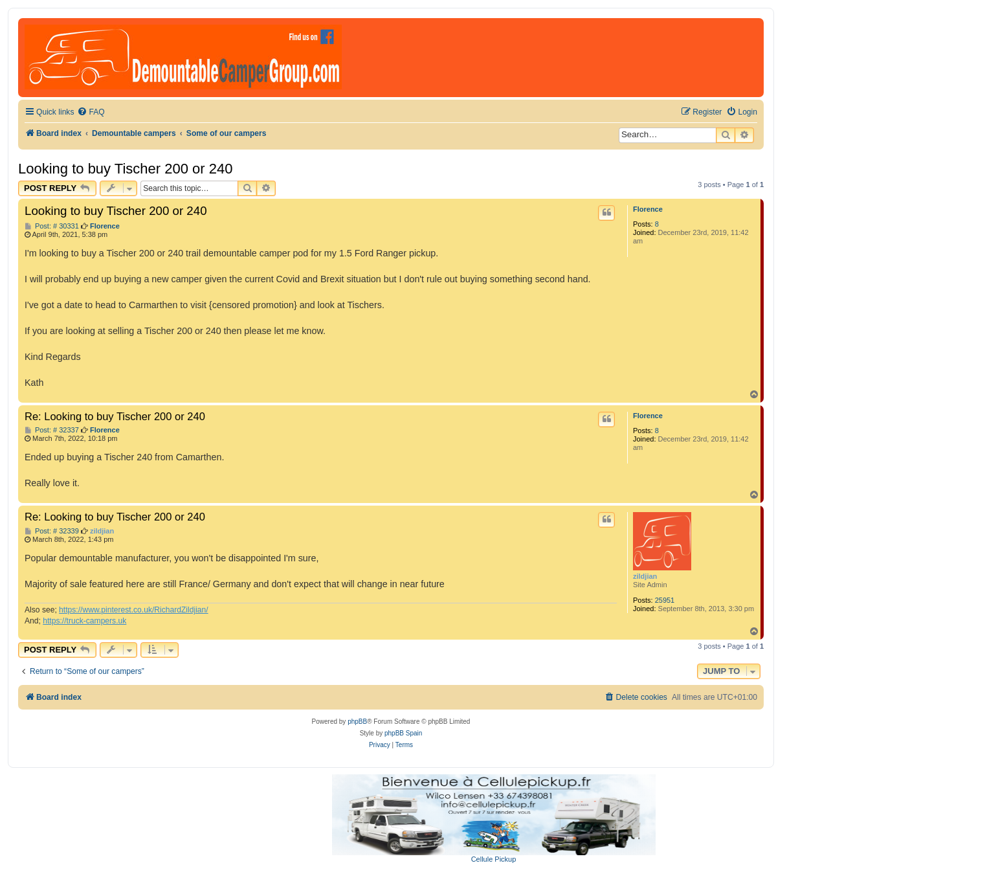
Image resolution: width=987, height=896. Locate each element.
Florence (648, 209)
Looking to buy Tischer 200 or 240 (125, 169)
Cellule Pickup (493, 859)
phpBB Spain (403, 733)
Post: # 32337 (52, 430)
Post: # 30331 (52, 226)
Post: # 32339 (52, 531)
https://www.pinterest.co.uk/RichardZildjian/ (133, 609)
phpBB (357, 721)
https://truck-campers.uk (84, 620)
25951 (665, 600)
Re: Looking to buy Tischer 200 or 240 (115, 416)
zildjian (645, 576)
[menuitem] (90, 112)
